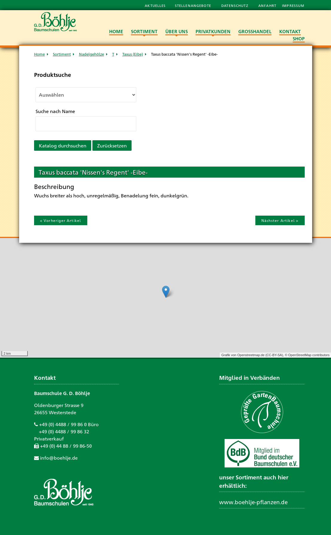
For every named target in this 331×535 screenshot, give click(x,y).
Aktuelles (155, 5)
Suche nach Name (55, 111)
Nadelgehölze (91, 54)
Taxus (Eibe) (132, 54)
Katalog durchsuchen (62, 145)
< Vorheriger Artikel (60, 220)
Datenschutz (235, 5)
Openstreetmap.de (250, 355)
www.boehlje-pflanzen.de (253, 501)
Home (39, 54)
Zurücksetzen (112, 145)
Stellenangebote (193, 5)
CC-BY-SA (274, 355)
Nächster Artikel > (280, 220)
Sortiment (62, 54)
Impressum (293, 5)
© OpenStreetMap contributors (307, 355)
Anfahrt (267, 5)
